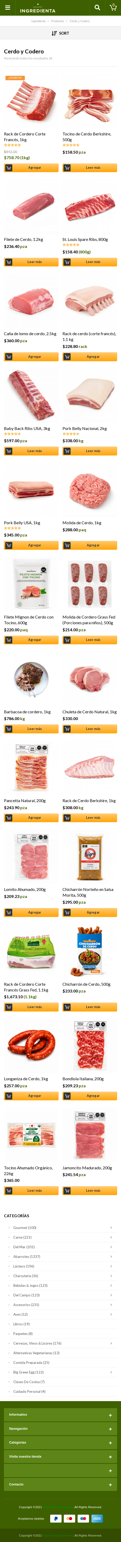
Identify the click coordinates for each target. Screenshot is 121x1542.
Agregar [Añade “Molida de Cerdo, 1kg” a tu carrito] (93, 545)
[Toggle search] (97, 8)
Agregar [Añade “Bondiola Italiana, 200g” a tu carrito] (93, 1096)
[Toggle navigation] (8, 8)
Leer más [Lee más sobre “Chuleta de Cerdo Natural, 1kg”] (93, 729)
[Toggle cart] (113, 8)
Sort (60, 33)
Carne (63, 1237)
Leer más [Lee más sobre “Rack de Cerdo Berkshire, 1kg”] (93, 818)
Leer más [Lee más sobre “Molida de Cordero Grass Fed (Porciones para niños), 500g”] (93, 640)
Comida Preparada (31, 1362)
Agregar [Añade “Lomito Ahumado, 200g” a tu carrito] (34, 912)
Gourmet (63, 1228)
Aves (63, 1314)
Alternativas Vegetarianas (36, 1353)
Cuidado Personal (29, 1391)
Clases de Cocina (29, 1382)
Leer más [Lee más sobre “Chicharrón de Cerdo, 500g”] (93, 1007)
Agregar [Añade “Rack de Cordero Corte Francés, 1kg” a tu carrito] (34, 168)
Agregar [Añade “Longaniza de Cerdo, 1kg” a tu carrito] (34, 1096)
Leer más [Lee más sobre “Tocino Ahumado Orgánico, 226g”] (34, 1191)
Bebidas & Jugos (63, 1285)
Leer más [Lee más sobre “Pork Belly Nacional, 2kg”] (93, 451)
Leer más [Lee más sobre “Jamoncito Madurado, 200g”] (93, 1191)
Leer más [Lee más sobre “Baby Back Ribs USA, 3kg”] (34, 451)
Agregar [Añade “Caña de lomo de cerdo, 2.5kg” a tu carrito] (34, 357)
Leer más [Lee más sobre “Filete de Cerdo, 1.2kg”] (34, 262)
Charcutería (63, 1276)
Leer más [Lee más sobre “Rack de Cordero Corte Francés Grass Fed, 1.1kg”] (34, 1007)
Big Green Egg (63, 1372)
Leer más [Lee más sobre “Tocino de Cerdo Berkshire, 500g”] (93, 168)
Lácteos (63, 1266)
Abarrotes (63, 1256)
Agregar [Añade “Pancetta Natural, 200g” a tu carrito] (34, 818)
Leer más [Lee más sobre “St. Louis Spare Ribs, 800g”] (93, 262)
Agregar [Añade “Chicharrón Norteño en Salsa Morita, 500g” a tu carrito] (93, 912)
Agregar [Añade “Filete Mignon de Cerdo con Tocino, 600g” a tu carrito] (34, 640)
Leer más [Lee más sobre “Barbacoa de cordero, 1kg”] (34, 729)
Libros (21, 1324)
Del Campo (63, 1295)
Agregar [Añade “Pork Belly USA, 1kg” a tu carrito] (34, 545)
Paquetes (23, 1334)
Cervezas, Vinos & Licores (63, 1343)
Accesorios (63, 1305)
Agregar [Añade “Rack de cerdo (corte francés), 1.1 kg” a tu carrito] (93, 357)
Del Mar (63, 1247)
